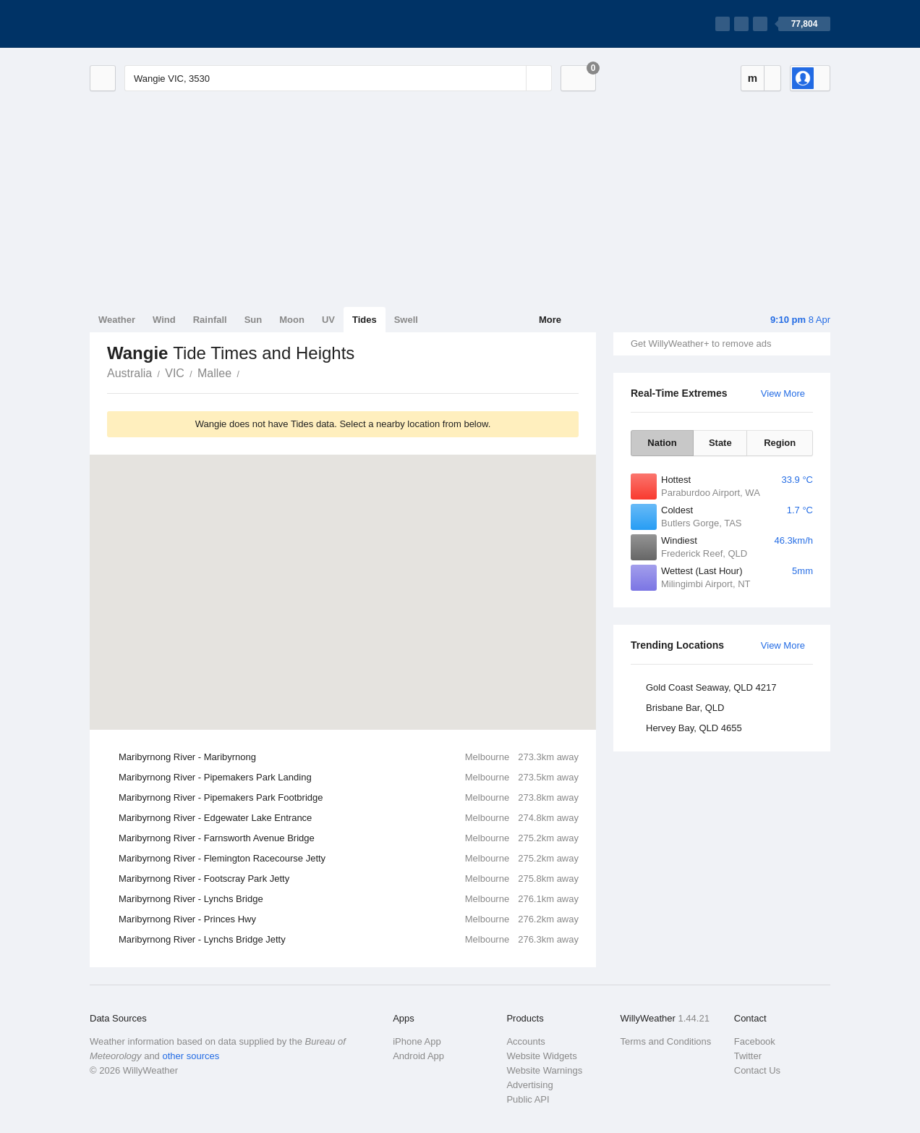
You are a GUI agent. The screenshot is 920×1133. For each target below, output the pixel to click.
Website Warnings (544, 1070)
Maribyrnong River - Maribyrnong (349, 757)
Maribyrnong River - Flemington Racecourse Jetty (349, 858)
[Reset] (513, 78)
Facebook (754, 1041)
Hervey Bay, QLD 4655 (694, 728)
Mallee (214, 373)
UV (328, 319)
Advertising (529, 1084)
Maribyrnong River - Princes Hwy (349, 919)
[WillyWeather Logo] (158, 24)
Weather (116, 319)
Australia (129, 373)
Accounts (525, 1041)
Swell (406, 319)
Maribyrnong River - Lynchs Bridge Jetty (349, 939)
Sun (253, 319)
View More (783, 393)
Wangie (247, 372)
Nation (661, 442)
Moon (291, 319)
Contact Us (757, 1070)
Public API (527, 1099)
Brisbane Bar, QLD (685, 707)
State (720, 442)
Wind (164, 319)
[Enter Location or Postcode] (338, 78)
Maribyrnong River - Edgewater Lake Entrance (349, 818)
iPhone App (417, 1041)
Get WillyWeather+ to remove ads (701, 343)
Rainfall (210, 319)
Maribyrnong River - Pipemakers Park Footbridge (349, 798)
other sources (190, 1055)
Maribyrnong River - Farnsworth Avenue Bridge (349, 838)
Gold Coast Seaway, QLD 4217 (711, 687)
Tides (364, 319)
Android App (418, 1055)
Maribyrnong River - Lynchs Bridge (349, 899)
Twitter (748, 1055)
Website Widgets (541, 1055)
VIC (174, 373)
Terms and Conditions (666, 1041)
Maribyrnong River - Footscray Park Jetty (349, 879)
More (550, 319)
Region (780, 442)
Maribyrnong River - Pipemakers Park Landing (349, 777)
